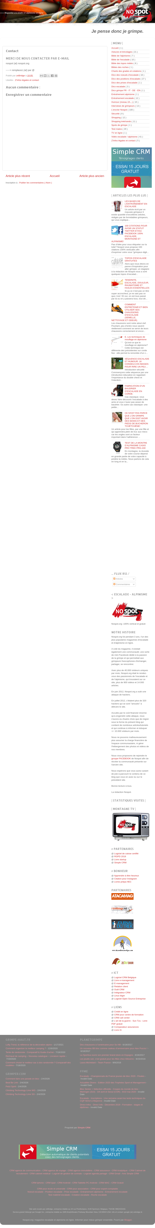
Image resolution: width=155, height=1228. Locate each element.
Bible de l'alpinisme (121, 56)
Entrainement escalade (116, 1192)
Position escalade (53, 1192)
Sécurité (115, 113)
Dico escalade (118, 86)
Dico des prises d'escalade (124, 82)
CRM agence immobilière (80, 1170)
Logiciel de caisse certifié (126, 853)
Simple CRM (120, 862)
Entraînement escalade (122, 98)
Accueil (55, 176)
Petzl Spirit (11, 1086)
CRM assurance (102, 1170)
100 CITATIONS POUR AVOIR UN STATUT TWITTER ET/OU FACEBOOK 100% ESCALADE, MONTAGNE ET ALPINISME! (129, 234)
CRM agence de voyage (54, 1170)
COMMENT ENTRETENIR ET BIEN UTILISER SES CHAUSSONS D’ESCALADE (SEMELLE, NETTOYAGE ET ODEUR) (129, 312)
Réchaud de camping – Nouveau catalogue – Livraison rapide (35, 1056)
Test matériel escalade (59, 1195)
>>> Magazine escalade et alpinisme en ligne (21, 13)
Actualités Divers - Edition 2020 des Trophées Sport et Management (113, 1082)
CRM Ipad (51, 1183)
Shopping (116, 117)
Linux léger (119, 995)
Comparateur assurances (126, 1027)
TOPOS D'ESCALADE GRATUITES (135, 259)
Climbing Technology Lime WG (20, 1090)
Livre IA (118, 1030)
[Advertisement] (41, 31)
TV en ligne (117, 133)
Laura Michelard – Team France (95, 1062)
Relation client (121, 986)
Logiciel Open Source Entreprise (129, 998)
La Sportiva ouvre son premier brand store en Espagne (106, 1055)
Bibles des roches (120, 67)
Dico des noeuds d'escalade (125, 75)
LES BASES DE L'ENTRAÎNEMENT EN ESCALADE (136, 204)
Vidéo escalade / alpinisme (124, 136)
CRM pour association (78, 1189)
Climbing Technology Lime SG (20, 1094)
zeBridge (21, 75)
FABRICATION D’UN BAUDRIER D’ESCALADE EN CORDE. (135, 390)
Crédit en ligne (121, 1011)
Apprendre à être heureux (126, 875)
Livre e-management (124, 980)
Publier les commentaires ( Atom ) (35, 182)
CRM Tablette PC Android (84, 1183)
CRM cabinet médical (40, 1173)
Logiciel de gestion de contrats (67, 1173)
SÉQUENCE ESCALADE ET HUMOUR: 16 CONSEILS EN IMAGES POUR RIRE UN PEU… (137, 363)
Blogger (128, 1220)
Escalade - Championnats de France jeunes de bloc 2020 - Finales (112, 1076)
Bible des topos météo (122, 63)
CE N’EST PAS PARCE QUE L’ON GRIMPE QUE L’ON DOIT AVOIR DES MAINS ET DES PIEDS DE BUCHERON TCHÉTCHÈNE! (136, 419)
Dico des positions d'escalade (126, 79)
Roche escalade (99, 1195)
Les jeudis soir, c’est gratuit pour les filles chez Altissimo (107, 1059)
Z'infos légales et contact (27, 80)
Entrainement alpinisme (91, 1192)
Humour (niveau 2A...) (122, 102)
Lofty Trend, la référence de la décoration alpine (29, 1044)
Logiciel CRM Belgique (125, 977)
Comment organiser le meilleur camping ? (26, 1048)
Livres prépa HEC (122, 882)
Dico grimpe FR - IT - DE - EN (126, 90)
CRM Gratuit (117, 1183)
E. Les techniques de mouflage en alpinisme (135, 338)
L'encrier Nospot (119, 110)
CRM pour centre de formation (129, 1014)
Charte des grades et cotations (126, 71)
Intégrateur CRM (122, 992)
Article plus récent (18, 176)
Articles (118, 579)
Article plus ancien (91, 176)
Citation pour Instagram (125, 878)
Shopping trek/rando (121, 121)
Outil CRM (119, 989)
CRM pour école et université (51, 1189)
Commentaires (121, 584)
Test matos (117, 129)
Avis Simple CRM (130, 1173)
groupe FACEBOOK (121, 758)
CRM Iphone (37, 1183)
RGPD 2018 (120, 856)
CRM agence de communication (25, 1170)
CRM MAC (104, 1183)
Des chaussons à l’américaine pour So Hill (100, 1044)
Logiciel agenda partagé (95, 1173)
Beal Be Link (12, 1082)
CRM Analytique (119, 1170)
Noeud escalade (35, 1192)
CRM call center (122, 1018)
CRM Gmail (114, 1173)
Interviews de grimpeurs (123, 106)
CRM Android (63, 1183)
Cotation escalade (80, 1195)
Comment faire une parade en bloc (22, 1079)
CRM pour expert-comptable (104, 1189)
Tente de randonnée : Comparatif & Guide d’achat (30, 1052)
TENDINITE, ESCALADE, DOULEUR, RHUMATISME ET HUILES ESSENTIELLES (137, 284)
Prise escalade (71, 1192)
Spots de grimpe (119, 125)
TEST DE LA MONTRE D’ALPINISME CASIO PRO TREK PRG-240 (136, 445)
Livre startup (120, 859)
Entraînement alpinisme (123, 94)
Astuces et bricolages (122, 52)
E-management (121, 983)
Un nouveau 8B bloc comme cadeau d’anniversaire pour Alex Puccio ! (113, 1048)
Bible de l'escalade (120, 59)
